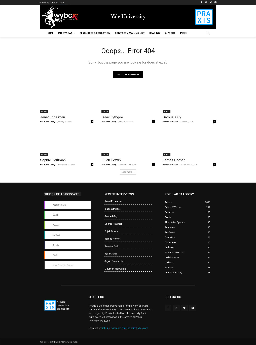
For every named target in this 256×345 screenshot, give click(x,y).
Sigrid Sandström (114, 261)
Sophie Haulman (53, 160)
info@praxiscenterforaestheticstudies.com (125, 328)
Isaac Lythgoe (112, 117)
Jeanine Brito (111, 246)
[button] (208, 33)
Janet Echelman (52, 117)
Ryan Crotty (110, 253)
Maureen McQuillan (115, 268)
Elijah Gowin (111, 160)
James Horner (174, 160)
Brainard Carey (47, 121)
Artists (44, 111)
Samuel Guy (172, 117)
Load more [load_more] (128, 171)
